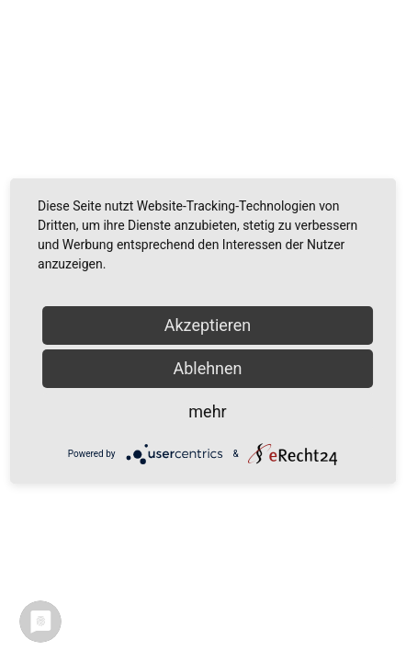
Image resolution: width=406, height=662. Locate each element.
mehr (207, 411)
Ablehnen (207, 368)
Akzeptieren (208, 325)
